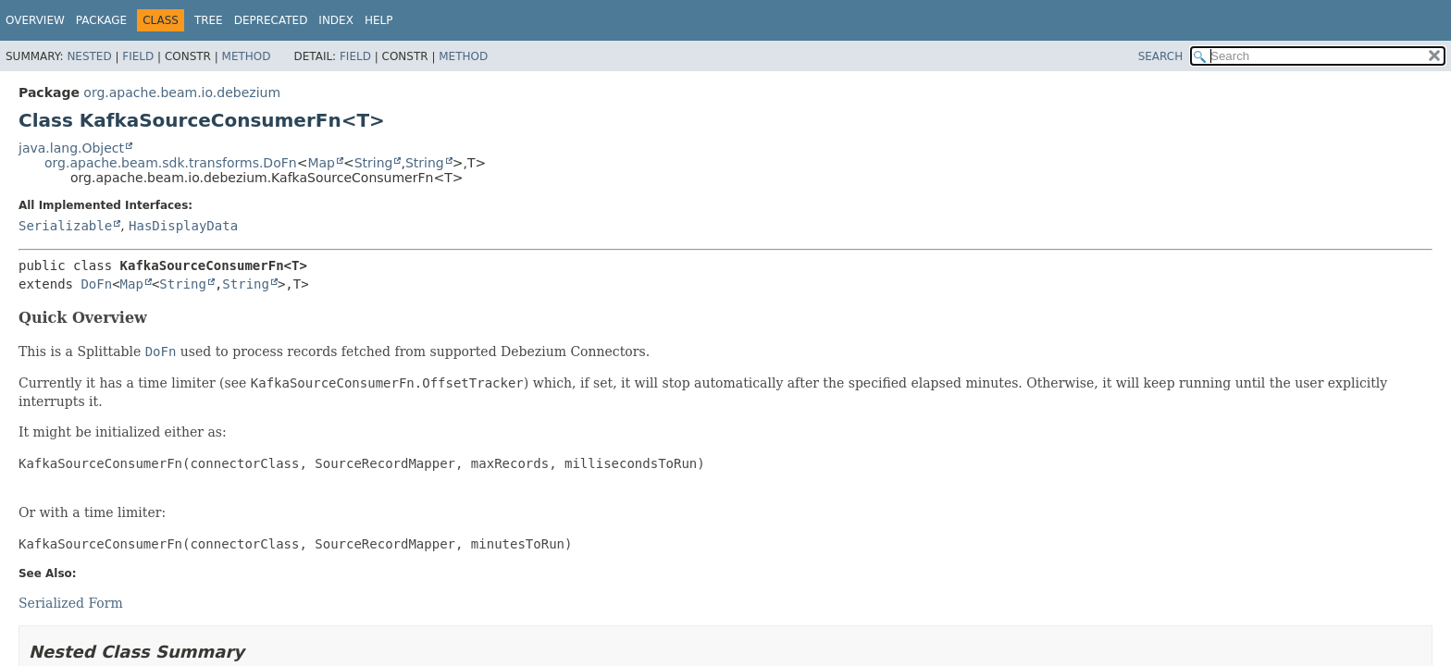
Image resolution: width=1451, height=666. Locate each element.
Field (138, 56)
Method (246, 56)
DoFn (96, 284)
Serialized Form (71, 603)
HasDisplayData (183, 225)
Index (335, 20)
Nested (89, 56)
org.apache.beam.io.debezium (181, 92)
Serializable (65, 225)
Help (379, 20)
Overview (35, 20)
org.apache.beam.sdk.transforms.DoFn (170, 162)
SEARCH (1161, 56)
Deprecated (271, 20)
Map (321, 162)
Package (101, 20)
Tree (208, 20)
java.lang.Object (71, 148)
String (373, 162)
